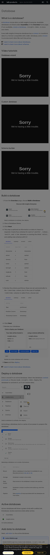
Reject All (40, 552)
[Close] (47, 547)
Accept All (27, 552)
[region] (25, 549)
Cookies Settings (8, 553)
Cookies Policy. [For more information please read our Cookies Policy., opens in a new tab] (26, 549)
